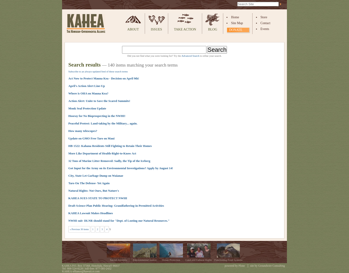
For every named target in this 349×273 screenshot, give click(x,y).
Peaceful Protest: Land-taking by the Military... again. (102, 123)
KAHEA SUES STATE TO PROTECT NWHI (97, 198)
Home (235, 17)
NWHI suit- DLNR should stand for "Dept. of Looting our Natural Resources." (119, 220)
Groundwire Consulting (271, 265)
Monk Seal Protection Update (87, 108)
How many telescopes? (82, 131)
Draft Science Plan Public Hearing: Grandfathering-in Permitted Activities (116, 205)
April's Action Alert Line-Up (86, 86)
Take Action (185, 29)
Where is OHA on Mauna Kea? (88, 93)
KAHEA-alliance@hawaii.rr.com (81, 271)
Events (264, 29)
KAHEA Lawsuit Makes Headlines (90, 213)
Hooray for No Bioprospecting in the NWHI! (96, 116)
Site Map (237, 23)
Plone (241, 265)
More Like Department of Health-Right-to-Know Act (102, 153)
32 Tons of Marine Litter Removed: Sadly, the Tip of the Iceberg (109, 161)
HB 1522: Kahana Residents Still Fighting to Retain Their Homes (110, 146)
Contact (265, 23)
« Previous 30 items (79, 229)
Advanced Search (190, 55)
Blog (212, 29)
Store (263, 17)
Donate (235, 30)
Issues (156, 29)
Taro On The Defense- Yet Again (89, 183)
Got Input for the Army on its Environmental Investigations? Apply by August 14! (120, 168)
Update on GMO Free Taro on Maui (91, 138)
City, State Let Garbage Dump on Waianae (95, 175)
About (133, 29)
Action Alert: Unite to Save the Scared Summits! (99, 101)
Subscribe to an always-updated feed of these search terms (98, 71)
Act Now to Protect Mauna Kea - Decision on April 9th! (103, 78)
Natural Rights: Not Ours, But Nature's (93, 190)
